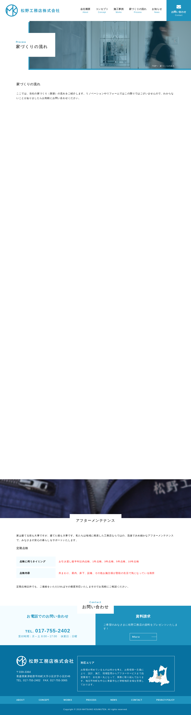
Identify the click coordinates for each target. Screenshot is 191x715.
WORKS (68, 700)
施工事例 (119, 9)
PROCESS (91, 700)
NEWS (113, 700)
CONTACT (136, 700)
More (144, 636)
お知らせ (157, 9)
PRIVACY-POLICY (165, 700)
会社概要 (85, 9)
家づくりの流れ (138, 9)
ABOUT (20, 700)
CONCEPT (44, 700)
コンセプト (102, 9)
